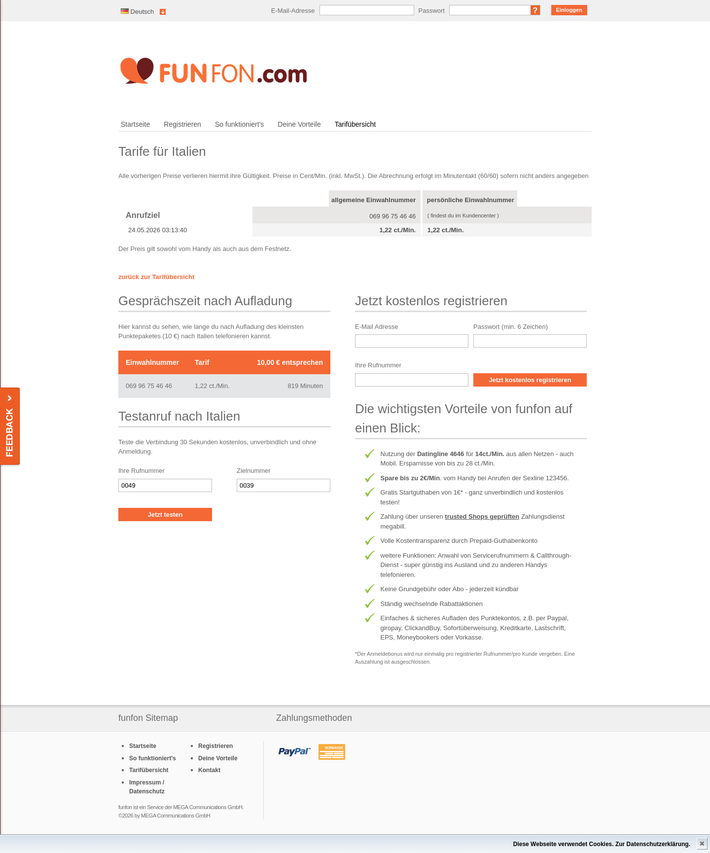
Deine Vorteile (299, 124)
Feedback (10, 426)
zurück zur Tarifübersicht (156, 277)
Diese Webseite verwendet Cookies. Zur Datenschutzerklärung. (601, 844)
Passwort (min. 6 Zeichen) (510, 326)
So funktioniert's (239, 124)
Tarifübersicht (355, 124)
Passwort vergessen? (535, 10)
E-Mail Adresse (376, 326)
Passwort (432, 10)
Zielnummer (254, 470)
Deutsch (137, 11)
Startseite (135, 124)
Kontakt (209, 770)
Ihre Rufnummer (141, 470)
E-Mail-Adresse (293, 10)
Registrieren (182, 124)
